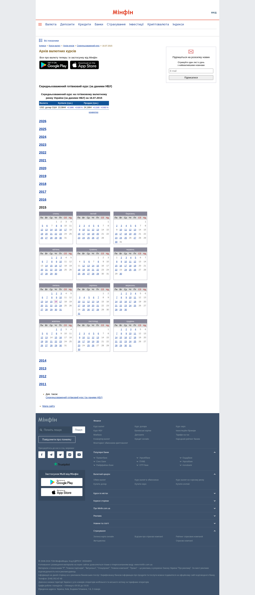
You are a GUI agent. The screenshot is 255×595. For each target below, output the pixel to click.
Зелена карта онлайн (103, 536)
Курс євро (180, 426)
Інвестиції (136, 24)
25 (88, 238)
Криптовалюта (158, 24)
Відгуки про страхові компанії (149, 536)
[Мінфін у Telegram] (51, 454)
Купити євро (140, 484)
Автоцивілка (99, 541)
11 (88, 229)
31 (60, 309)
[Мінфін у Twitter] (60, 454)
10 (83, 229)
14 (51, 229)
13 (46, 229)
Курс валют (98, 426)
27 (46, 238)
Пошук (78, 429)
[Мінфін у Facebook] (41, 454)
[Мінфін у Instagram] (69, 454)
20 (46, 234)
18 (88, 234)
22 (56, 234)
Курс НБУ (97, 430)
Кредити (84, 24)
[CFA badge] (45, 552)
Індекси (178, 24)
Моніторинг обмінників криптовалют (110, 443)
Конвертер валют (101, 439)
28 (51, 238)
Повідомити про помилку (56, 439)
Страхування (116, 24)
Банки (99, 24)
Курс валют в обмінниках (147, 480)
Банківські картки (143, 430)
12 (42, 229)
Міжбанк (97, 435)
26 (42, 238)
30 (60, 238)
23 (60, 234)
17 (65, 229)
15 (56, 229)
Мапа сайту (48, 406)
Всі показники (51, 40)
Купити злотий (183, 484)
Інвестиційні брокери (186, 430)
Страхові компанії (184, 541)
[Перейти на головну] (127, 13)
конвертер (93, 112)
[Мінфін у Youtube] (79, 454)
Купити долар (99, 484)
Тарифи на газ (182, 435)
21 (51, 234)
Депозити (67, 24)
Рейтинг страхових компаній (189, 536)
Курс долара (141, 426)
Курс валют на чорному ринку (190, 480)
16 (60, 229)
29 (56, 238)
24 (83, 238)
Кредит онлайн (142, 439)
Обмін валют (99, 480)
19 (42, 234)
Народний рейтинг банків (188, 439)
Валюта (50, 24)
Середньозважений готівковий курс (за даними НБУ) (74, 397)
